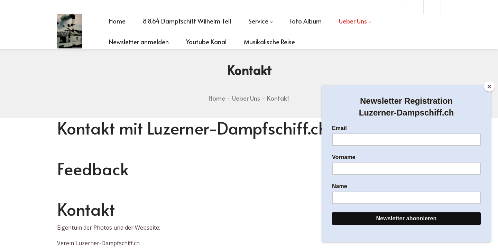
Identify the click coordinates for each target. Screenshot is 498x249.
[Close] (489, 86)
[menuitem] (117, 21)
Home (217, 98)
